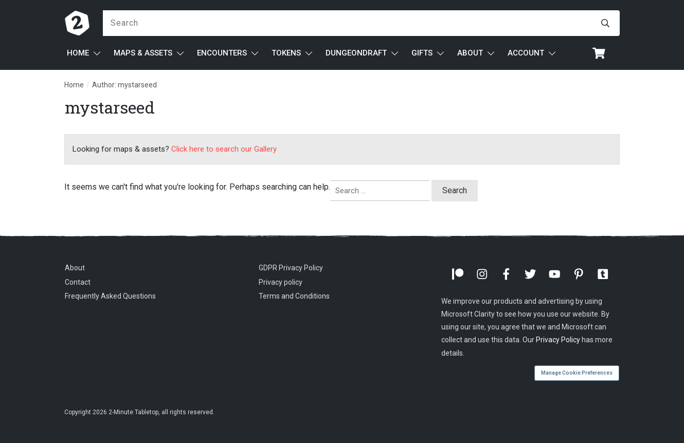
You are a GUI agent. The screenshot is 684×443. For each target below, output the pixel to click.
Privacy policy (280, 282)
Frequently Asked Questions (110, 296)
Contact (78, 282)
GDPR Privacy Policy (291, 268)
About (75, 268)
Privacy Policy (558, 340)
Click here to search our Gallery (224, 149)
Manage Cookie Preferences (577, 373)
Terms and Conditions (294, 296)
